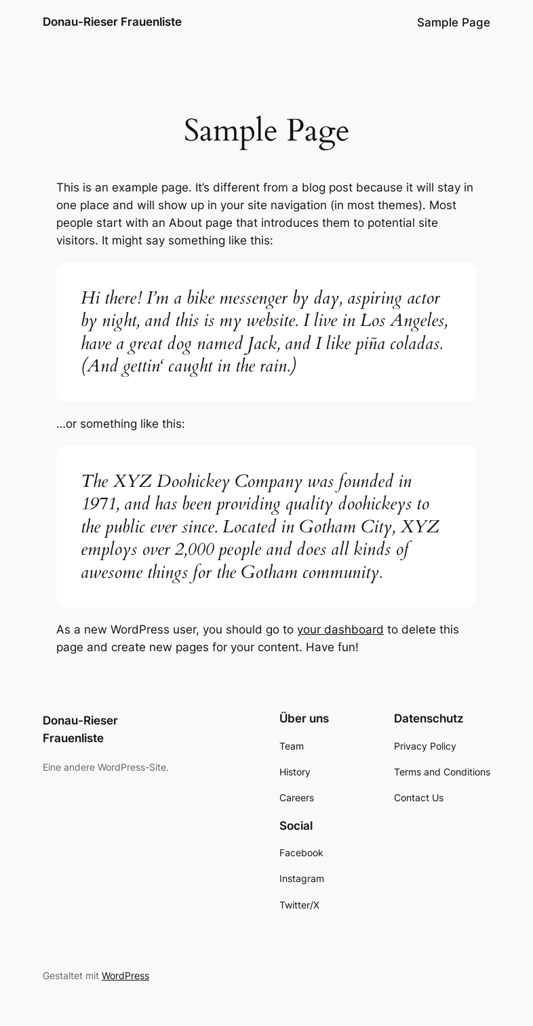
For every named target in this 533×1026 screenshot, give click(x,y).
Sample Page (453, 22)
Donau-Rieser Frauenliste (112, 22)
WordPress (125, 975)
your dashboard (340, 629)
